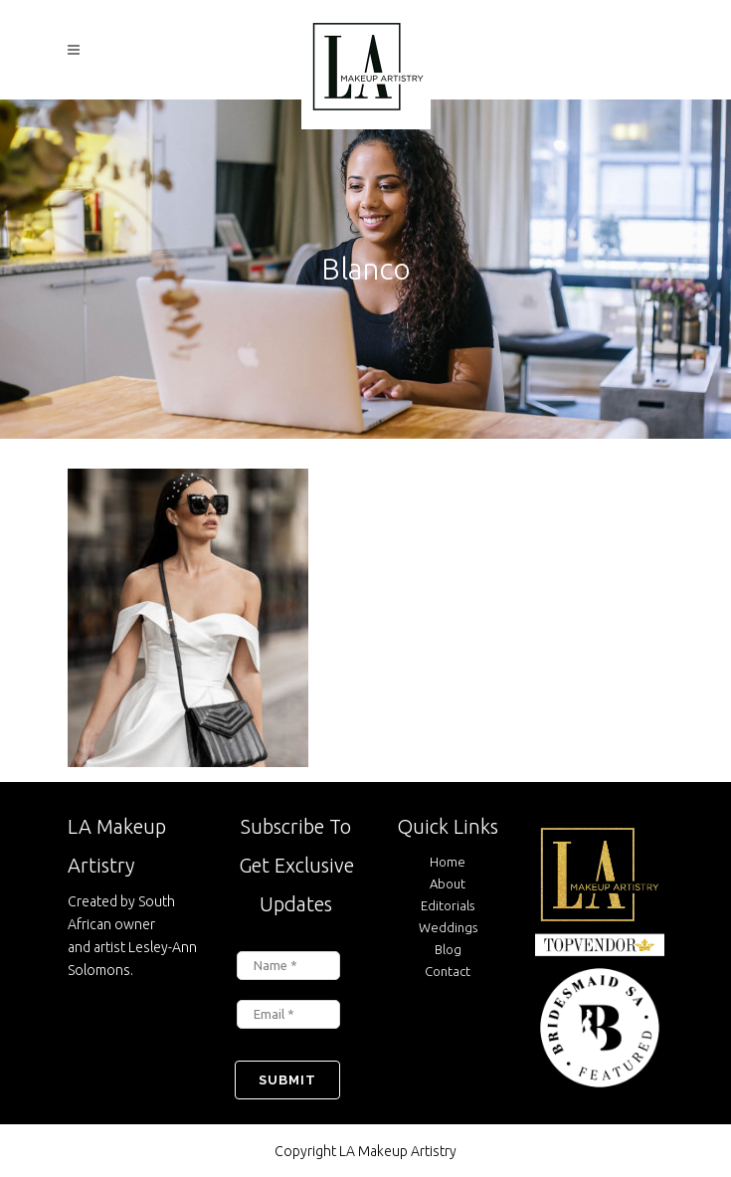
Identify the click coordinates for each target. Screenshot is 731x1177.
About (447, 883)
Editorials (447, 905)
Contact (447, 971)
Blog (448, 949)
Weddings (448, 927)
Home (447, 862)
